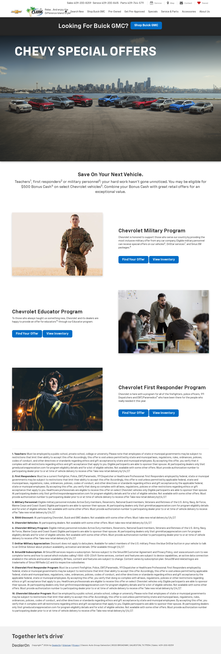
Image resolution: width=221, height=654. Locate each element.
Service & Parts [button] (170, 12)
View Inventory (164, 259)
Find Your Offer (133, 259)
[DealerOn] (21, 645)
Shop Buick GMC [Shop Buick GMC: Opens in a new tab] (96, 12)
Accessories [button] (189, 12)
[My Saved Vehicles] (203, 3)
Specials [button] (153, 12)
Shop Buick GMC (146, 25)
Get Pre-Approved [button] (134, 12)
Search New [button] (77, 12)
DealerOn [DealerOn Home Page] (56, 645)
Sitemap (67, 645)
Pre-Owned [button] (114, 12)
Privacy (75, 645)
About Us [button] (204, 12)
